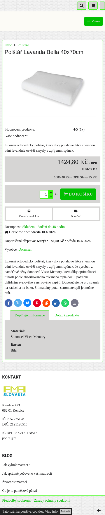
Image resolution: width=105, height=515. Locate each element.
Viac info (51, 511)
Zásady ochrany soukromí (52, 500)
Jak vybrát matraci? (16, 465)
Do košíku (78, 194)
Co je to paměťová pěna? (19, 490)
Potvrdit (65, 511)
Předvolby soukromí (16, 500)
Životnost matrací (14, 482)
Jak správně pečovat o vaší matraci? (27, 473)
